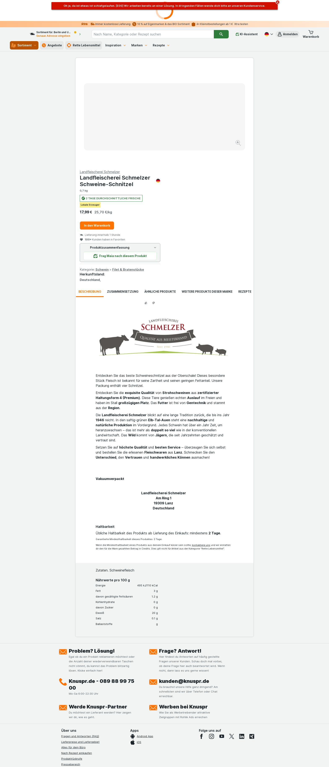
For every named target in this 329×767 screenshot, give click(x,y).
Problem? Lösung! (92, 550)
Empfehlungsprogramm (76, 708)
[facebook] (201, 635)
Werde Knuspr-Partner (98, 606)
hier (131, 731)
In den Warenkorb (186, 124)
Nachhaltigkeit (70, 702)
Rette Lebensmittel (83, 45)
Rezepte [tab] (244, 190)
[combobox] (156, 34)
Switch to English (172, 741)
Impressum (68, 691)
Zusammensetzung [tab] (122, 190)
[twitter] (231, 635)
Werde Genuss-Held (74, 697)
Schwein (191, 169)
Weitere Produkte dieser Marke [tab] (207, 190)
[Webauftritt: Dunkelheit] (183, 758)
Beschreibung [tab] (89, 190)
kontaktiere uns (201, 444)
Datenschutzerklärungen (77, 680)
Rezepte (161, 45)
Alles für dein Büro (73, 646)
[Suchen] (221, 34)
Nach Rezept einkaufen (76, 652)
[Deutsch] (268, 34)
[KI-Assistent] (247, 34)
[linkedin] (241, 635)
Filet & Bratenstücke (217, 169)
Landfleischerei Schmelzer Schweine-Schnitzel (209, 79)
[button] (287, 34)
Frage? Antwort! (180, 550)
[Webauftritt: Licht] (162, 758)
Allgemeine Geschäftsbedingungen (84, 685)
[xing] (251, 635)
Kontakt (66, 668)
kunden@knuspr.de (184, 580)
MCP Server (69, 713)
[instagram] (211, 635)
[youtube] (221, 635)
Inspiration (115, 45)
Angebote (52, 45)
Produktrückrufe (71, 657)
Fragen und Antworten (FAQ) (80, 635)
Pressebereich (70, 663)
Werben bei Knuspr (183, 606)
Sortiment (24, 45)
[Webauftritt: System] (143, 758)
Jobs (64, 674)
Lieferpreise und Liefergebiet (80, 640)
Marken (139, 45)
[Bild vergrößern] (150, 130)
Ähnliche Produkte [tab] (160, 190)
